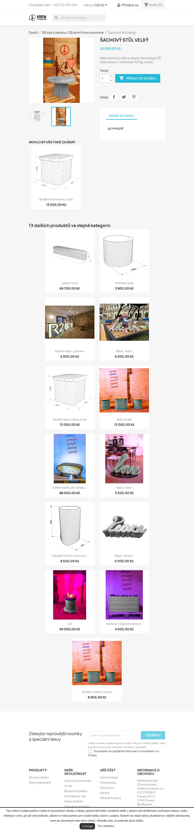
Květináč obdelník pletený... (124, 624)
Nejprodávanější (40, 782)
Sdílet (114, 97)
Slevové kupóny (110, 798)
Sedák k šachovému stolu (56, 199)
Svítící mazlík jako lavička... (70, 487)
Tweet (124, 97)
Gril (70, 624)
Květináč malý (124, 283)
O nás (68, 786)
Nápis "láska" (124, 351)
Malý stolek (124, 419)
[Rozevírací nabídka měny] (101, 5)
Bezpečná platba (75, 791)
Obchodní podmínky (77, 781)
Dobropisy (107, 788)
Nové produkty (39, 777)
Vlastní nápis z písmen (70, 351)
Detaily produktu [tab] (121, 116)
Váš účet (108, 770)
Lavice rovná (69, 283)
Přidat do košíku (137, 78)
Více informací (106, 825)
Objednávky (108, 782)
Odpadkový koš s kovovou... (69, 556)
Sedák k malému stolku (97, 692)
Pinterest (134, 97)
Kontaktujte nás (75, 796)
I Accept (87, 826)
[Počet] (104, 78)
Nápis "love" (124, 487)
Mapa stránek (73, 801)
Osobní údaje (109, 777)
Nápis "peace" (124, 556)
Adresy (105, 793)
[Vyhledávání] (79, 18)
